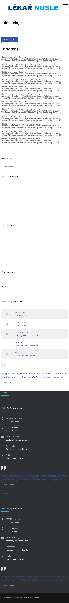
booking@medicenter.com (26, 335)
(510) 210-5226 (21, 325)
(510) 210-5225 (21, 322)
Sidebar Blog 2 (10, 49)
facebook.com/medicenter (26, 345)
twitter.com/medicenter (25, 355)
